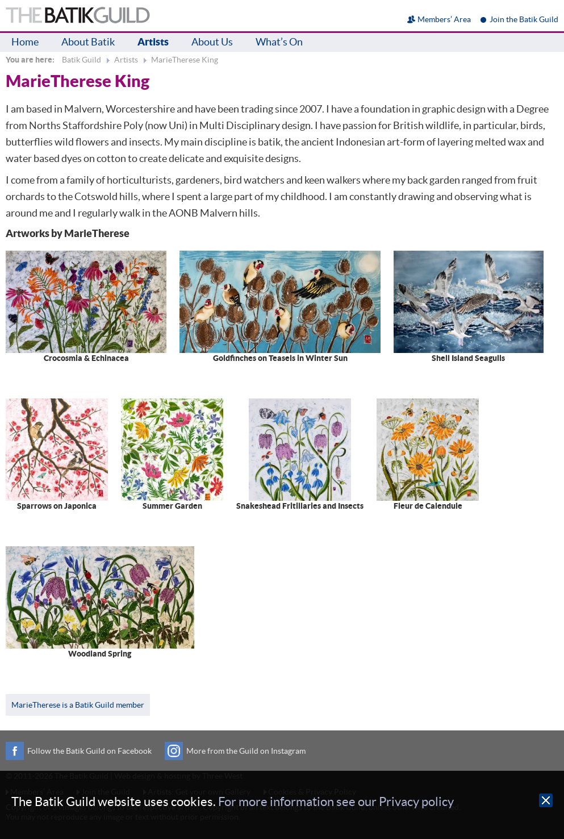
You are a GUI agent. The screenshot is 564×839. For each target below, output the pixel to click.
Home (25, 42)
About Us (212, 42)
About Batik (88, 42)
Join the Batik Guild (524, 19)
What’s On (279, 42)
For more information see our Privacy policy (336, 801)
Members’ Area (444, 19)
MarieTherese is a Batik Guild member (77, 704)
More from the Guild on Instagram (246, 750)
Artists (153, 42)
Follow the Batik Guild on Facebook (89, 750)
